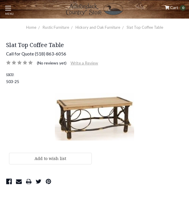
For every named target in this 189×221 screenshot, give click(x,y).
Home (31, 27)
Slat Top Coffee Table (145, 27)
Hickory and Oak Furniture (97, 27)
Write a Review (84, 62)
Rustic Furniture (56, 27)
